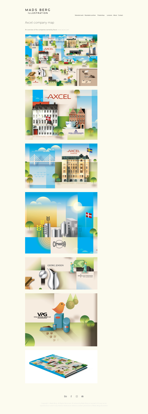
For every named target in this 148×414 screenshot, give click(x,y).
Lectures (109, 15)
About (115, 15)
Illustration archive (90, 15)
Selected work (79, 15)
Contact (120, 15)
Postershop (101, 15)
